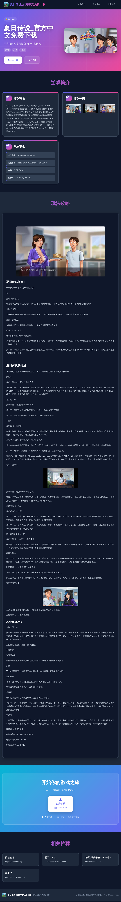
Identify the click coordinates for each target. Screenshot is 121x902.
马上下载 (111, 4)
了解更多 (32, 60)
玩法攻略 (96, 4)
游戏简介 (81, 4)
